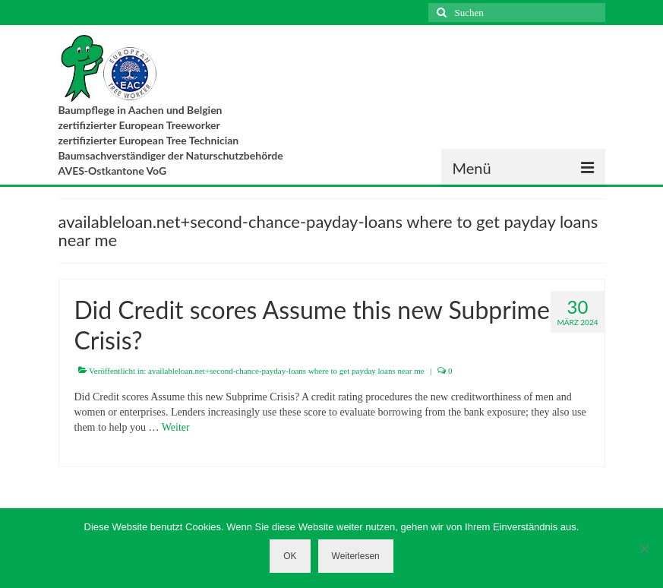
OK (289, 556)
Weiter (176, 427)
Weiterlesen (356, 556)
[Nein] (644, 548)
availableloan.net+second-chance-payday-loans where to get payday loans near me (286, 370)
